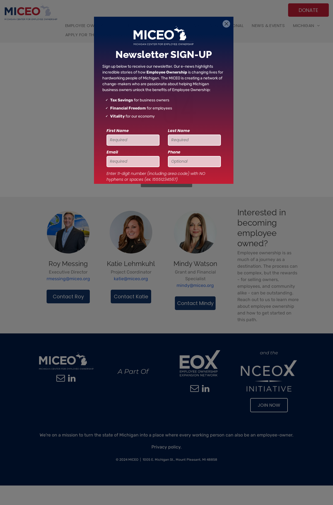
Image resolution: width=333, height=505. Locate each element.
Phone (174, 152)
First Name (118, 130)
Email (112, 152)
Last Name (179, 130)
